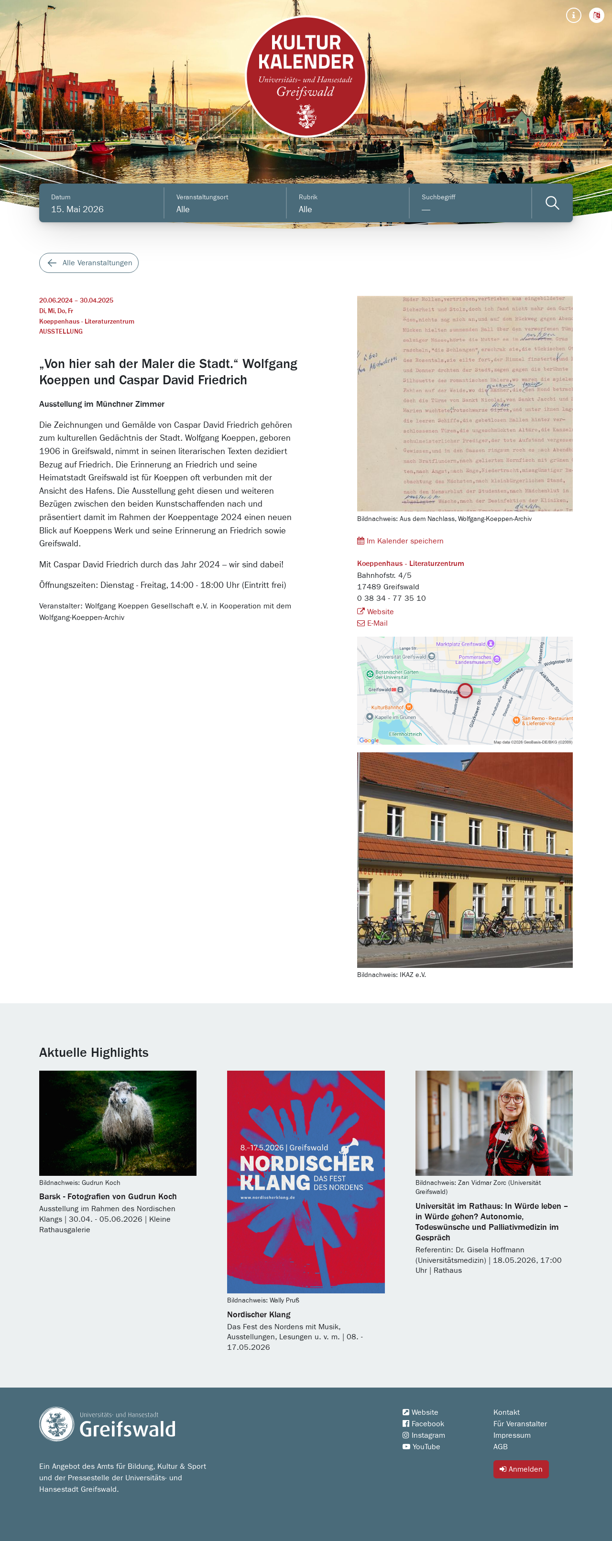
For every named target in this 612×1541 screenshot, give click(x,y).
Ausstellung (61, 331)
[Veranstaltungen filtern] (552, 202)
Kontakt (506, 1412)
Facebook (423, 1424)
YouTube (421, 1447)
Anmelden (521, 1469)
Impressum (512, 1435)
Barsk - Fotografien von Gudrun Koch (108, 1197)
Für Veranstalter (520, 1424)
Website (375, 612)
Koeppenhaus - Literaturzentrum (86, 321)
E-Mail (372, 623)
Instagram (424, 1435)
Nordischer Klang (258, 1315)
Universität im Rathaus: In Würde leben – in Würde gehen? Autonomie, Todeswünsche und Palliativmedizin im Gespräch (491, 1222)
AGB (500, 1447)
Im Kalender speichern (400, 541)
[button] (596, 15)
